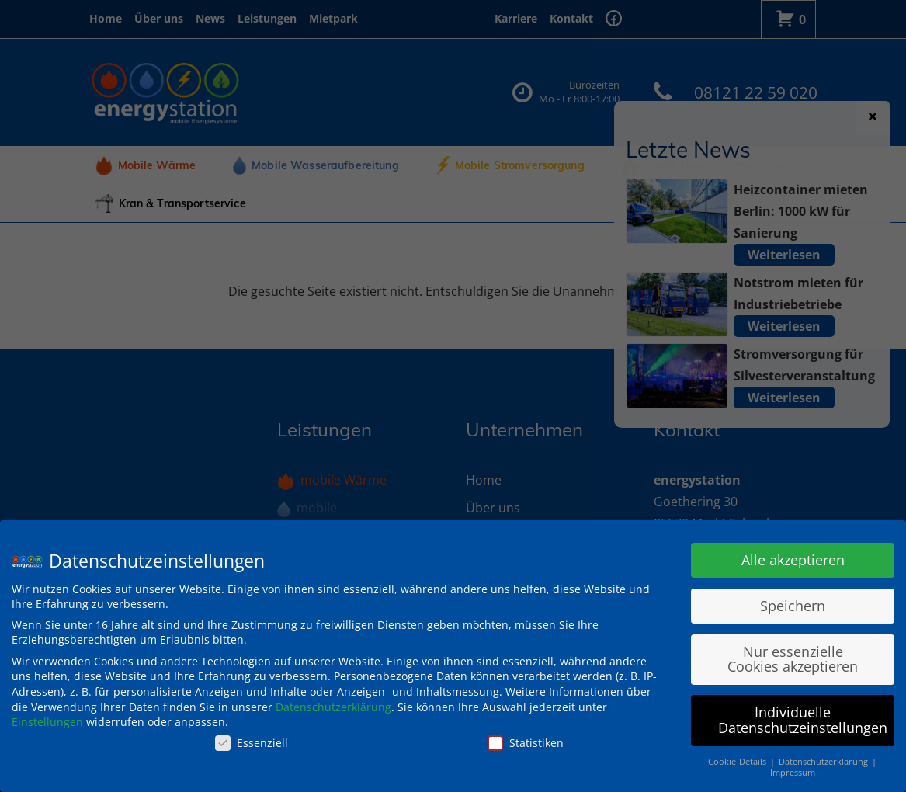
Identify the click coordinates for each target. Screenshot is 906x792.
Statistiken (526, 742)
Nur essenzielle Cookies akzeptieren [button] (792, 659)
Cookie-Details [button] (738, 761)
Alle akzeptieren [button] (793, 560)
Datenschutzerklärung (333, 707)
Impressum (792, 772)
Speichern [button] (792, 605)
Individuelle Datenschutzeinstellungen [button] (802, 720)
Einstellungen (47, 721)
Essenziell (251, 742)
